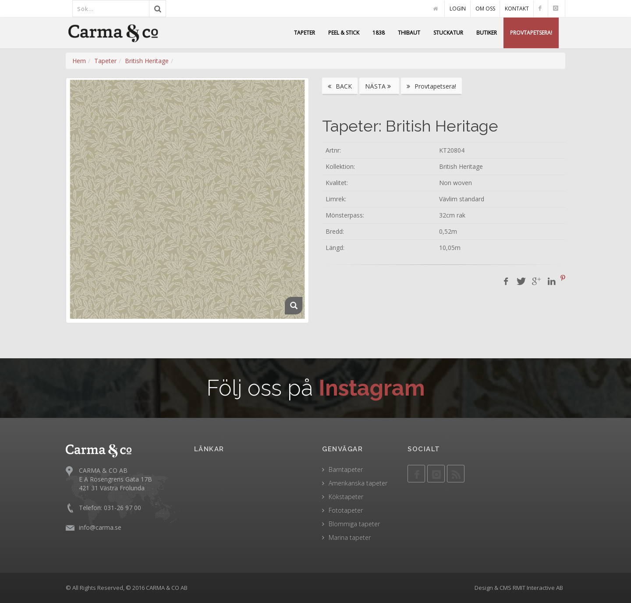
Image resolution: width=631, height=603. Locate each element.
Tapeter (105, 61)
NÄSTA (379, 86)
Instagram (372, 388)
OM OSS (485, 8)
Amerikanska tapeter (358, 483)
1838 (378, 32)
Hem (79, 61)
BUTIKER (486, 32)
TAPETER (304, 32)
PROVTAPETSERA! (531, 32)
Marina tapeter (350, 537)
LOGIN (458, 8)
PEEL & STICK (343, 32)
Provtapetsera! (431, 86)
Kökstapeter (346, 496)
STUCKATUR (448, 32)
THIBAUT (409, 32)
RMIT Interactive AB (538, 588)
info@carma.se (100, 527)
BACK (340, 86)
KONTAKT (517, 8)
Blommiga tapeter (354, 524)
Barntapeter (346, 469)
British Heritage (147, 61)
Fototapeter (346, 510)
